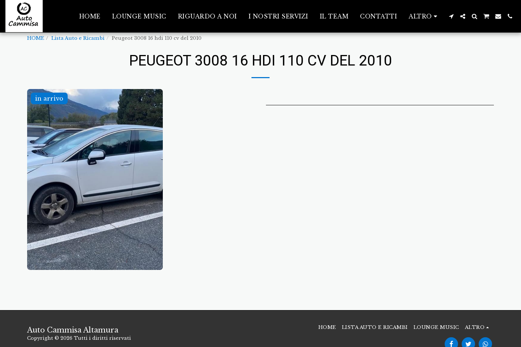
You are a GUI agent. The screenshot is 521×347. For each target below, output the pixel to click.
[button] (451, 16)
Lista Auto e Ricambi (78, 38)
